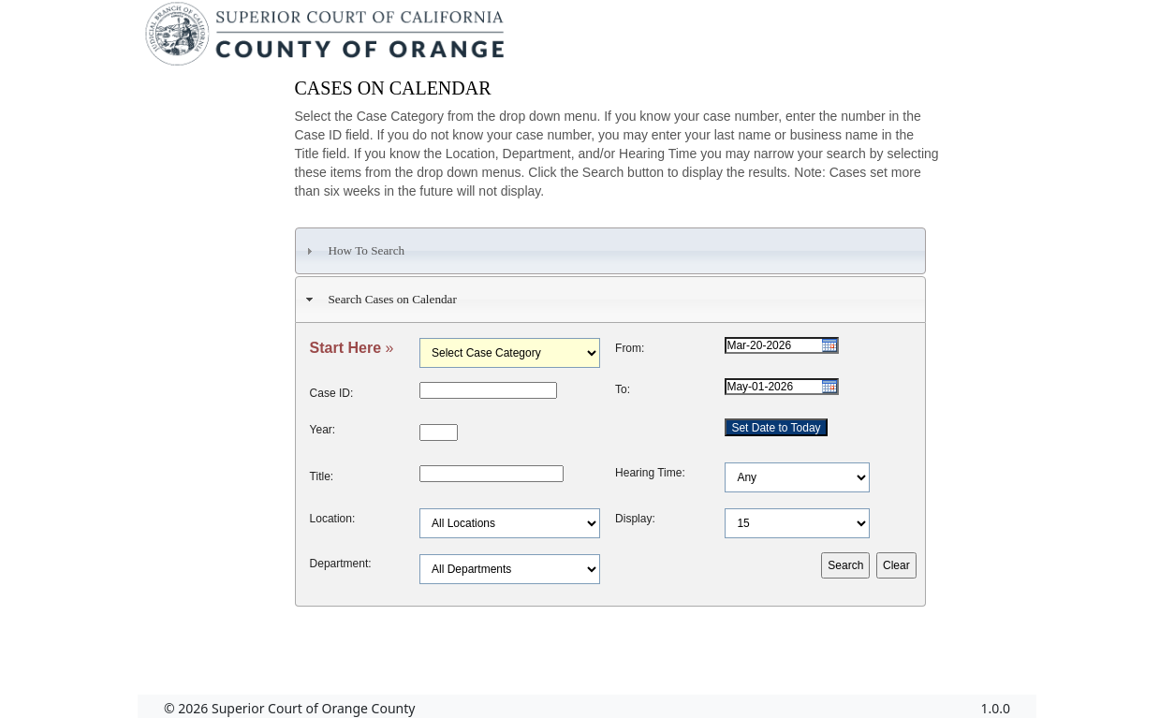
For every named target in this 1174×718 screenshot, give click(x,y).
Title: (322, 476)
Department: (341, 563)
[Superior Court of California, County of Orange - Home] (326, 38)
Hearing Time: (650, 472)
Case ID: (332, 393)
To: (622, 389)
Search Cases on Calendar (379, 299)
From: (629, 348)
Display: (635, 518)
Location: (333, 518)
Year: (323, 429)
